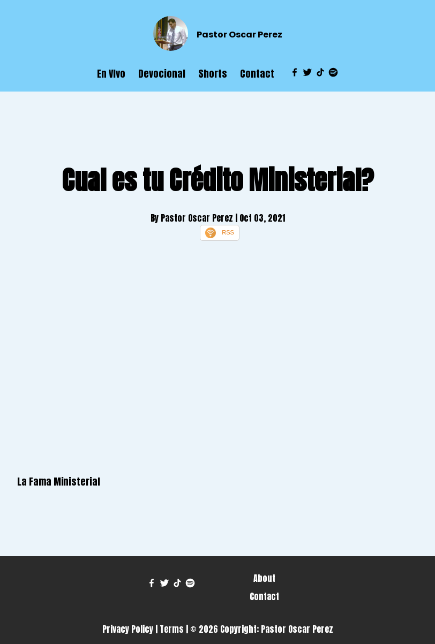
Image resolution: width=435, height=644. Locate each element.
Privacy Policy (127, 629)
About (264, 578)
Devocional (161, 73)
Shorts (212, 73)
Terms (172, 629)
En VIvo (111, 73)
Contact (257, 73)
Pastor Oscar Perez (239, 34)
